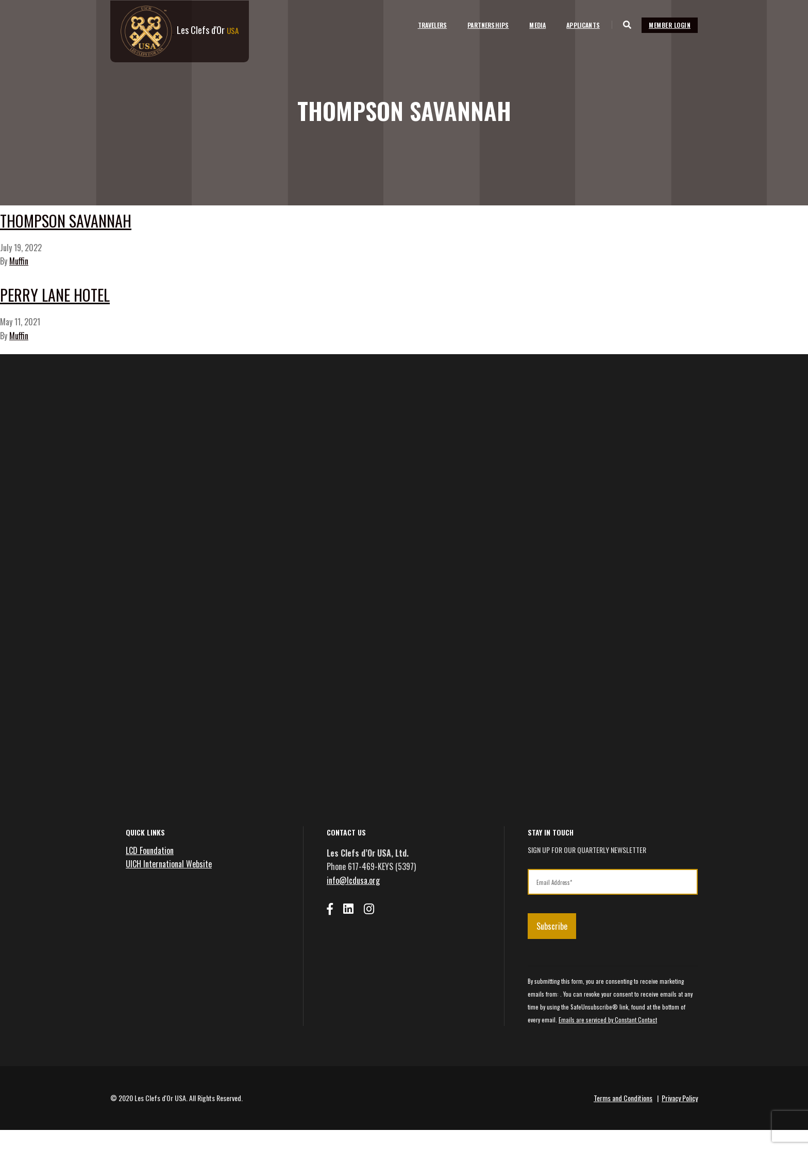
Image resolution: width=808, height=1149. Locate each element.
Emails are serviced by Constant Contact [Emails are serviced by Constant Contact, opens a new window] (608, 1039)
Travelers (425, 24)
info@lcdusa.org (353, 899)
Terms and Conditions (623, 1116)
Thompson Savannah (127, 221)
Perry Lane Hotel (106, 305)
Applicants (576, 24)
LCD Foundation (150, 869)
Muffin (18, 270)
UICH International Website (169, 883)
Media (531, 24)
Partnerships (481, 24)
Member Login (670, 24)
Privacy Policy (680, 1116)
